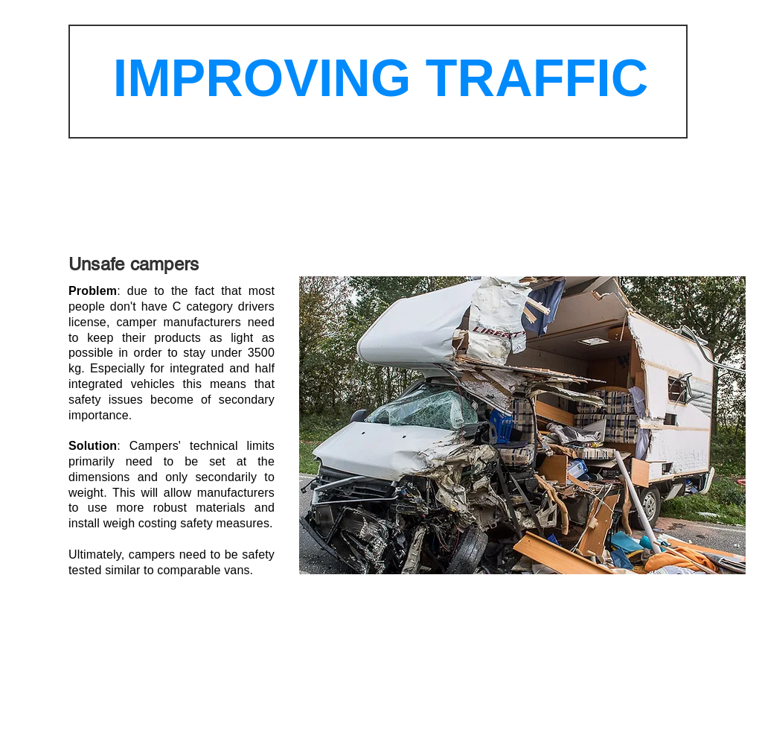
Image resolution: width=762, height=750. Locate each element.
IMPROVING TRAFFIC (380, 78)
